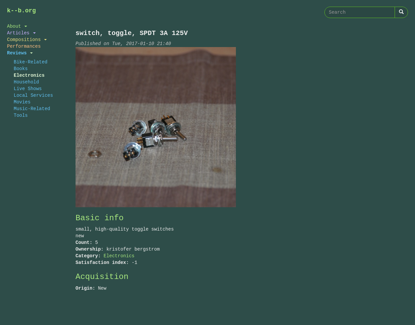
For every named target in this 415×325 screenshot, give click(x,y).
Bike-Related (30, 62)
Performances (24, 46)
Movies (22, 102)
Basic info (100, 218)
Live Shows (28, 88)
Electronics (29, 75)
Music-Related (32, 108)
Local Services (33, 95)
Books (21, 68)
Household (26, 82)
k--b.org (21, 11)
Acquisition (102, 276)
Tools (21, 115)
